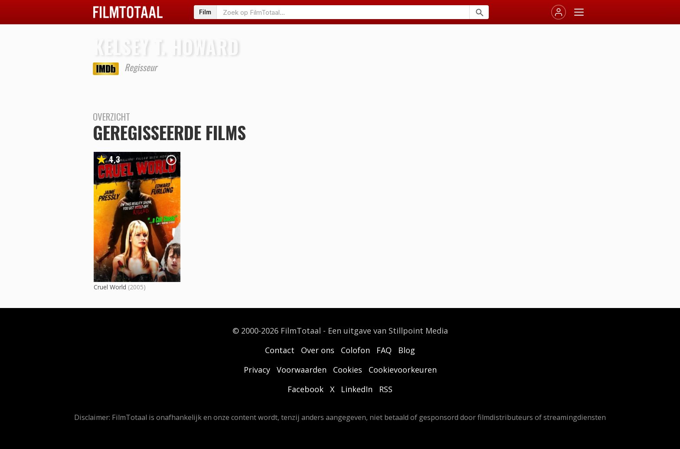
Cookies (347, 369)
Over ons (317, 350)
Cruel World (110, 287)
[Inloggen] (558, 12)
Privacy (257, 369)
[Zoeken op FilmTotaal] (343, 12)
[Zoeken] (479, 12)
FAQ (384, 350)
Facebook (306, 389)
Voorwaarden (302, 369)
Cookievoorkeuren (403, 369)
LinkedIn (357, 389)
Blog (406, 350)
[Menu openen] (579, 12)
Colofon (355, 350)
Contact (279, 350)
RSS (385, 389)
